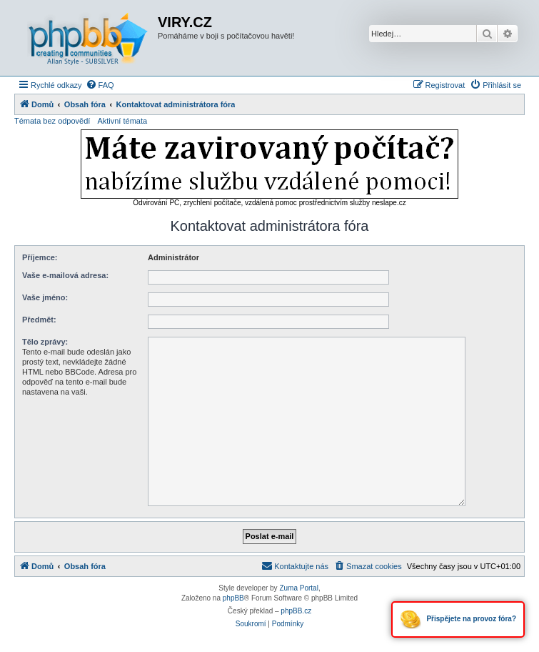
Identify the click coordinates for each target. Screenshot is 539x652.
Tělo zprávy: (45, 341)
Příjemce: (40, 257)
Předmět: (39, 319)
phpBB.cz (296, 611)
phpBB (233, 598)
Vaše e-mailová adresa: (65, 275)
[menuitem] (100, 85)
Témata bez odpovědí (52, 121)
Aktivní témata (122, 121)
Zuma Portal (298, 588)
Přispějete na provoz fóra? (458, 619)
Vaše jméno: (45, 297)
